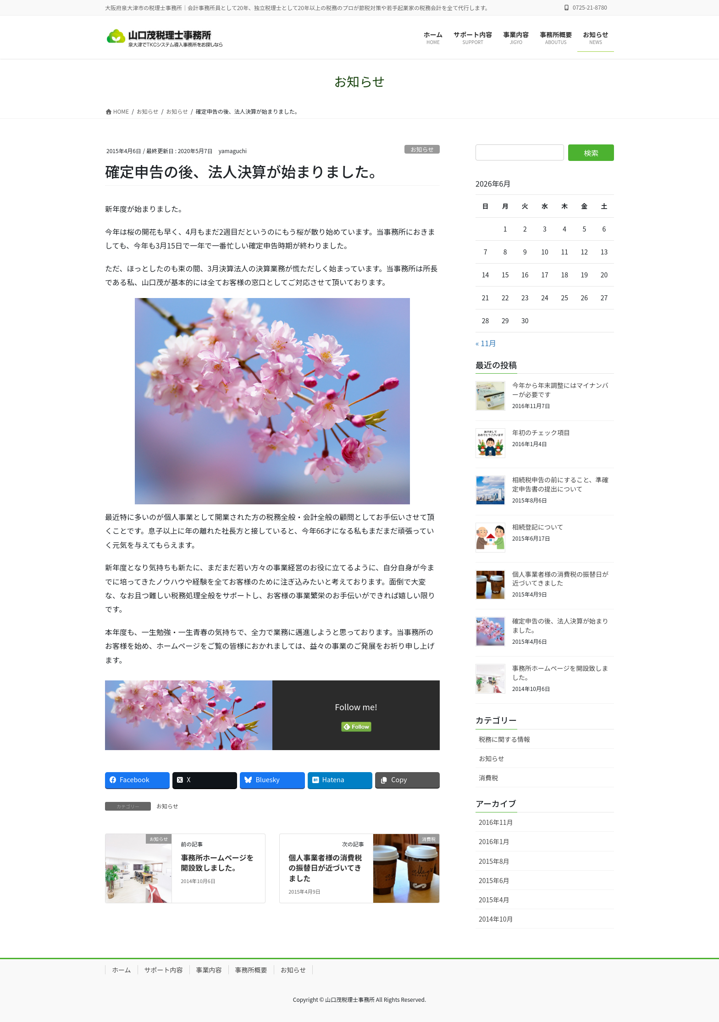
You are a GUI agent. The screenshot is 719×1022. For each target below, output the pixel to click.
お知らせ (422, 149)
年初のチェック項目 (541, 432)
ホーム (121, 969)
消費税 (488, 777)
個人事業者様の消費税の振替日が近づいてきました (325, 868)
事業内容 (209, 969)
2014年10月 (496, 918)
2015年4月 (494, 899)
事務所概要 (251, 969)
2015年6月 (494, 880)
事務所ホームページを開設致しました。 (217, 862)
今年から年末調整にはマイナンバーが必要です (560, 390)
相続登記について (538, 526)
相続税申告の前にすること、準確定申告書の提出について (560, 484)
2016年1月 (494, 841)
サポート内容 (163, 969)
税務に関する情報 (504, 739)
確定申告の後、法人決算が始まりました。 (560, 625)
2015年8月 (494, 861)
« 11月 (486, 342)
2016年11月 (496, 822)
